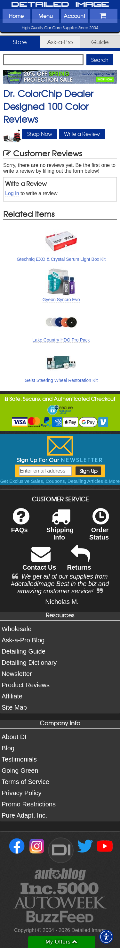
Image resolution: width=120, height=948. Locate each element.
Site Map (14, 707)
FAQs (20, 524)
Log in (12, 193)
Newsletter (17, 673)
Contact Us (39, 562)
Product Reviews (26, 684)
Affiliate (12, 696)
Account (74, 16)
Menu (45, 16)
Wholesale (16, 628)
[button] (106, 937)
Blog (8, 748)
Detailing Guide (23, 651)
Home (16, 16)
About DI (14, 736)
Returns (79, 562)
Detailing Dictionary (29, 662)
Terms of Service (25, 781)
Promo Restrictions (29, 804)
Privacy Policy (21, 792)
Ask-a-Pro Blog (23, 640)
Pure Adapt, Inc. (24, 815)
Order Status (99, 528)
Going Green (20, 770)
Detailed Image (60, 5)
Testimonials (19, 759)
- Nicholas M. (60, 601)
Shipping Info (60, 528)
